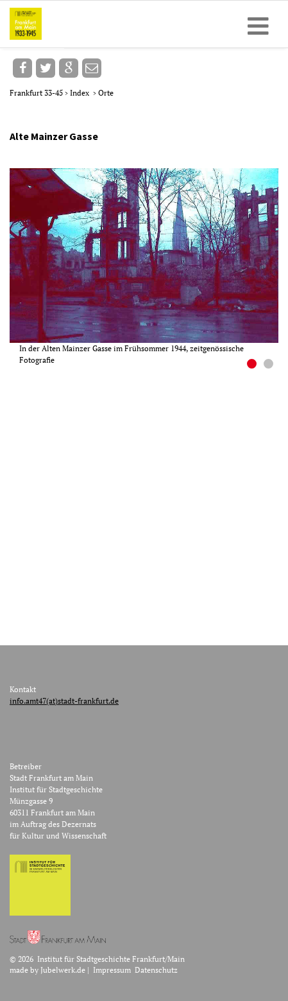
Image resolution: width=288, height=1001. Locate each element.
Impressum (112, 970)
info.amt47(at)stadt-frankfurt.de (64, 701)
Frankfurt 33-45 (37, 93)
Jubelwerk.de (62, 970)
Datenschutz (156, 970)
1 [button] (253, 365)
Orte (106, 93)
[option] (149, 267)
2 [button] (270, 365)
